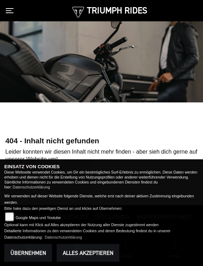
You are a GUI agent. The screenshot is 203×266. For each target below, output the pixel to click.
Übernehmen (28, 252)
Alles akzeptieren (88, 252)
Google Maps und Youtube (38, 218)
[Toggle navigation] (11, 10)
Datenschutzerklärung (31, 187)
